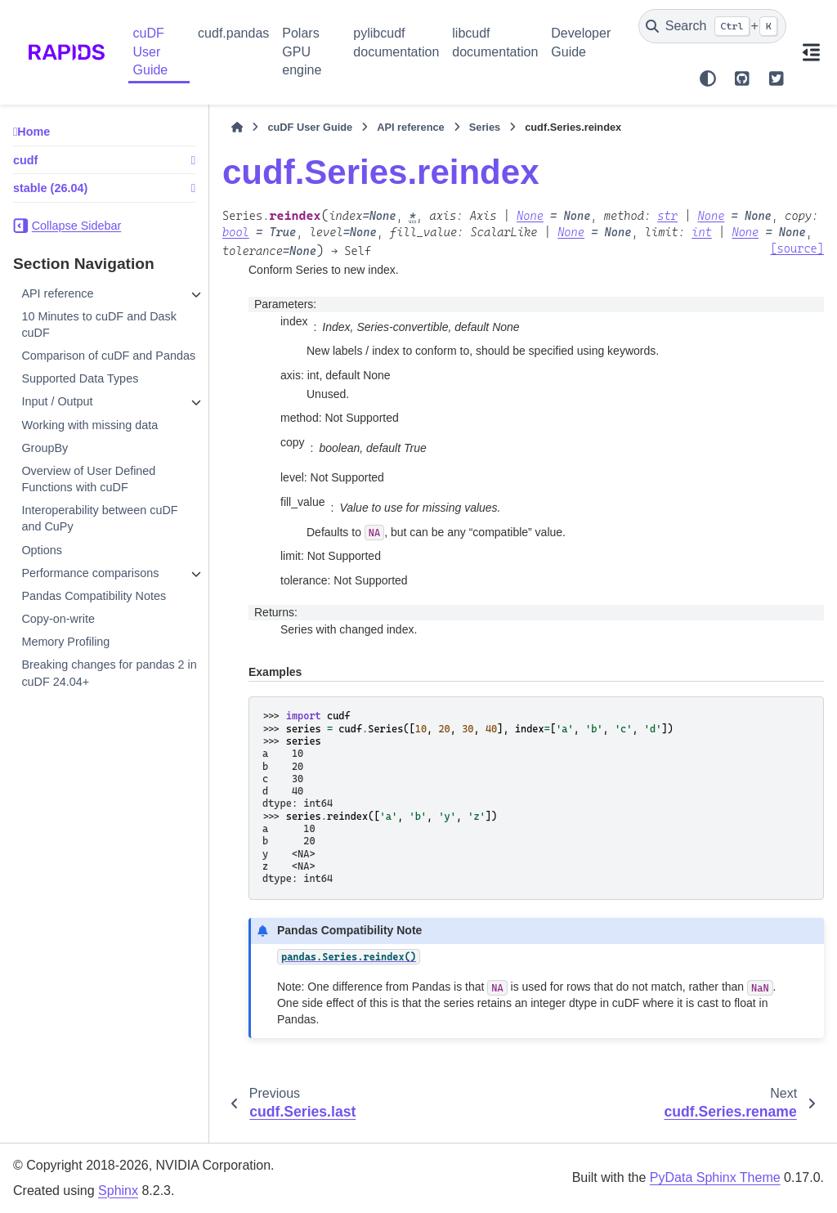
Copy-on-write (58, 618)
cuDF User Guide (150, 51)
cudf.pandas (233, 33)
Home (33, 131)
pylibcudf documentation (396, 42)
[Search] (712, 26)
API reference (57, 293)
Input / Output (56, 401)
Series (484, 127)
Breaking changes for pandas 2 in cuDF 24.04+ (108, 672)
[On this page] (811, 52)
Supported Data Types (79, 378)
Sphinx (118, 1190)
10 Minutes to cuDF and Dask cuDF (99, 324)
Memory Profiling (65, 641)
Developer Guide (581, 42)
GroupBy (44, 447)
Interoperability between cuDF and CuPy (99, 518)
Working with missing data (89, 425)
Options (41, 550)
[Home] (237, 127)
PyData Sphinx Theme (715, 1177)
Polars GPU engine (301, 51)
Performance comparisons (90, 573)
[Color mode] (708, 78)
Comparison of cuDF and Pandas (108, 355)
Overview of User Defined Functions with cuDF (88, 479)
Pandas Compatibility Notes (93, 595)
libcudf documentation (495, 42)
